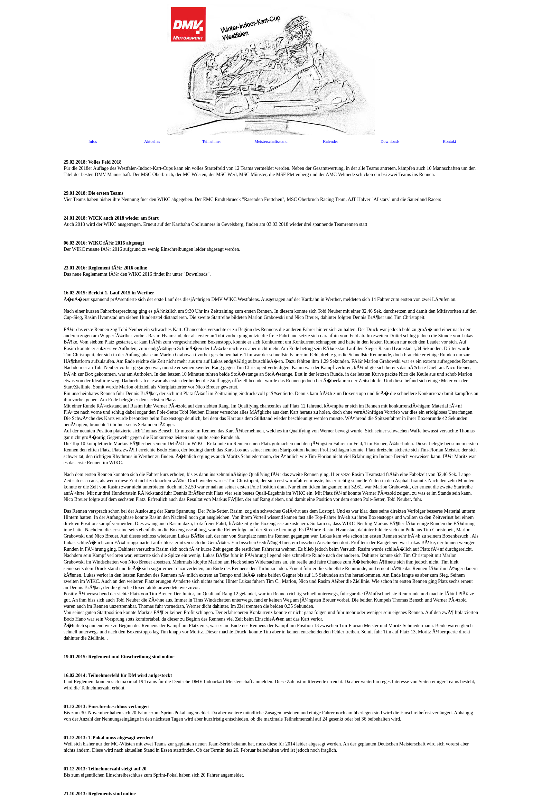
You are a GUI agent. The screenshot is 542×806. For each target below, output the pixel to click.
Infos (92, 141)
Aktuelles (152, 141)
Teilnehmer (211, 141)
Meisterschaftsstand (270, 141)
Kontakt (449, 141)
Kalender (330, 141)
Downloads (390, 141)
